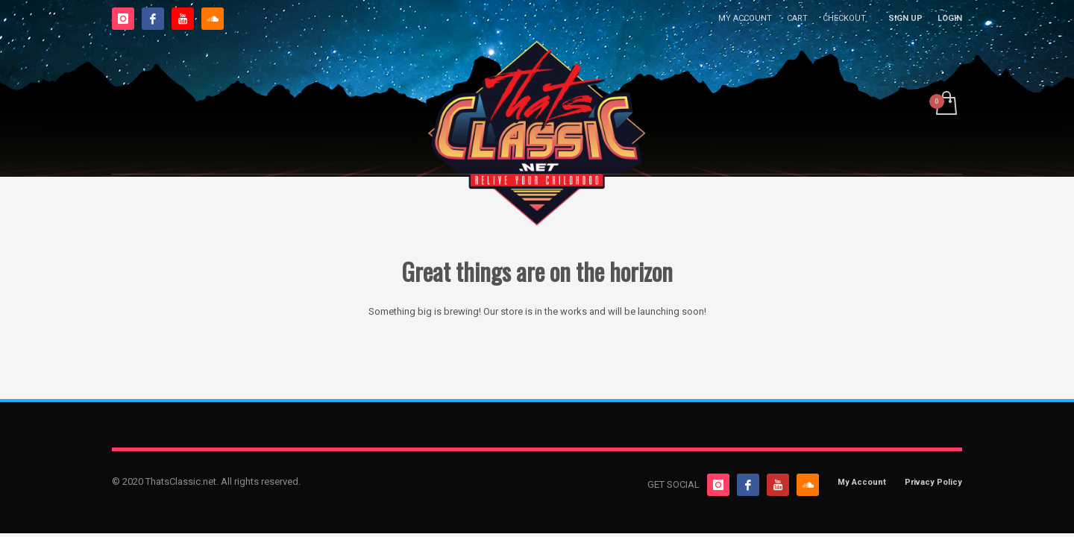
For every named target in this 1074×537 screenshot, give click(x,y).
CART (797, 18)
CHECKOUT (844, 18)
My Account (862, 482)
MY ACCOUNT (745, 18)
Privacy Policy (933, 482)
